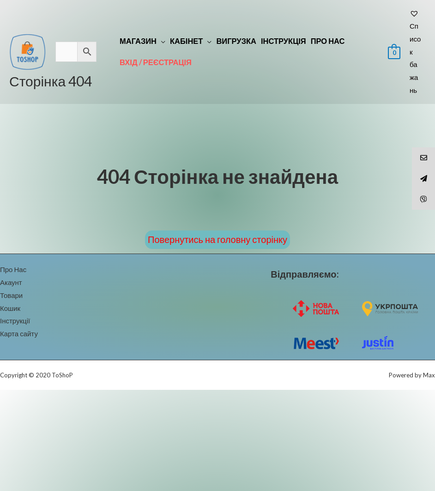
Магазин (138, 41)
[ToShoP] (27, 51)
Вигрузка (236, 41)
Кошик (10, 308)
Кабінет (186, 41)
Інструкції (15, 320)
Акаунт (11, 282)
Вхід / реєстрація (156, 62)
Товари (11, 295)
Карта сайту (19, 333)
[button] (217, 239)
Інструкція (283, 41)
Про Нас (328, 41)
